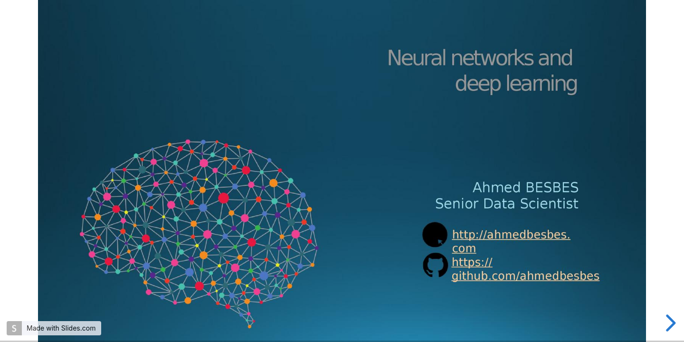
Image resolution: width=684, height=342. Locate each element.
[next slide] (669, 323)
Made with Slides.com (61, 328)
